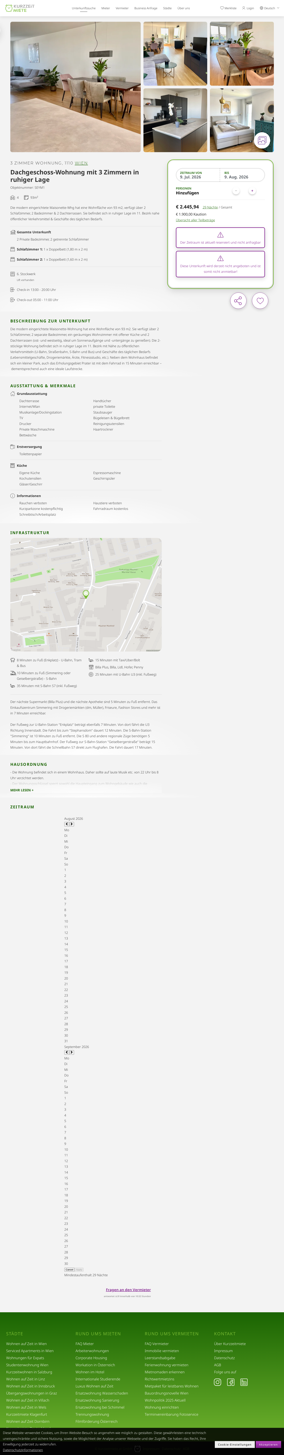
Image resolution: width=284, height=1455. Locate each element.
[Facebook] (230, 1382)
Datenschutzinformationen (23, 1450)
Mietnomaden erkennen (165, 1372)
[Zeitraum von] (198, 176)
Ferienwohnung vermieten (166, 1364)
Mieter (105, 8)
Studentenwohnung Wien (27, 1364)
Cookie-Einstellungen (235, 1444)
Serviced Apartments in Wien (30, 1350)
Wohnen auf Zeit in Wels (26, 1407)
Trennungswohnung (92, 1414)
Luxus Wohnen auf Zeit (94, 1386)
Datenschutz (224, 1357)
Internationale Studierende (98, 1379)
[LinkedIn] (244, 1382)
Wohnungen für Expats (25, 1357)
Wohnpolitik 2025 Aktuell (165, 1400)
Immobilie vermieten (162, 1350)
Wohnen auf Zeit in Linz (25, 1379)
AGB (217, 1364)
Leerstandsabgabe (160, 1357)
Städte (167, 8)
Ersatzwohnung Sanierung (97, 1400)
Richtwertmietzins (159, 1379)
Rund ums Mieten (98, 1333)
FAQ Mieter (85, 1343)
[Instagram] (217, 1382)
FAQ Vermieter (157, 1343)
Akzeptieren (268, 1444)
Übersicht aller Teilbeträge (195, 220)
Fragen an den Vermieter (128, 1289)
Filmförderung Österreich (97, 1421)
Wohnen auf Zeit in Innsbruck (30, 1386)
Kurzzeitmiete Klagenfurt (26, 1414)
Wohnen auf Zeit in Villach (27, 1400)
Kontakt (225, 1333)
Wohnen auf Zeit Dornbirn (27, 1421)
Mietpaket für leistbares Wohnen (172, 1386)
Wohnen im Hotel (90, 1372)
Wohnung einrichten (162, 1407)
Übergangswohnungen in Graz (31, 1393)
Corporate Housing (91, 1357)
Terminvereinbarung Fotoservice (171, 1414)
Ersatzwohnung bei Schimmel (100, 1407)
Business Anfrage (145, 8)
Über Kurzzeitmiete (230, 1343)
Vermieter (122, 8)
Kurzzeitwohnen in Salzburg (29, 1372)
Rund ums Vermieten (172, 1333)
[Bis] (242, 176)
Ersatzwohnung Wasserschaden (102, 1393)
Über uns (184, 8)
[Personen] (244, 190)
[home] (20, 8)
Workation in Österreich (95, 1364)
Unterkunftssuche (84, 8)
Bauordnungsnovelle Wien (166, 1393)
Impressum (223, 1350)
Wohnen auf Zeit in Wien (26, 1343)
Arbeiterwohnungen (92, 1350)
